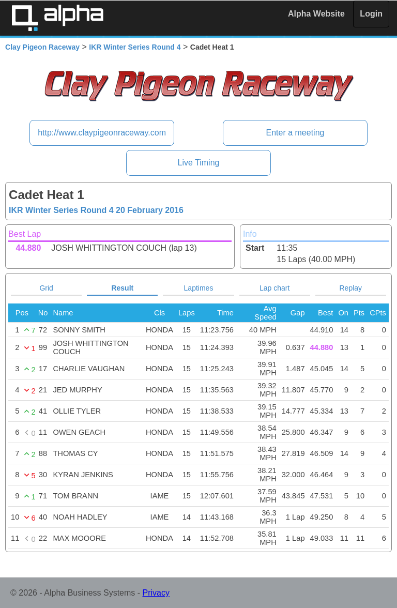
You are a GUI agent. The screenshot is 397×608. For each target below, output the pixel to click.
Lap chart (274, 288)
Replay (351, 288)
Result (122, 288)
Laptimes (198, 288)
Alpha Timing (57, 18)
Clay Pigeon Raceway (42, 47)
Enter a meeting (295, 132)
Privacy (156, 592)
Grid (46, 288)
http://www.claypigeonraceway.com (102, 132)
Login (371, 13)
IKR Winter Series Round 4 (134, 47)
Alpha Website (316, 13)
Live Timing (199, 162)
